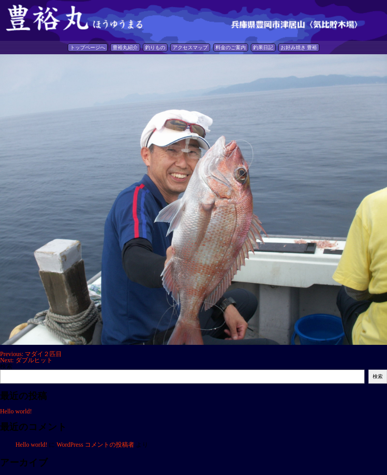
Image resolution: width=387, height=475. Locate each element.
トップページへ (87, 47)
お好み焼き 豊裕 (299, 47)
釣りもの (155, 47)
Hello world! (16, 411)
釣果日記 (263, 47)
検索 (6, 366)
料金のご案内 (231, 47)
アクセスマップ (190, 47)
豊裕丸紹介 (125, 47)
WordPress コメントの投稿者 (95, 444)
